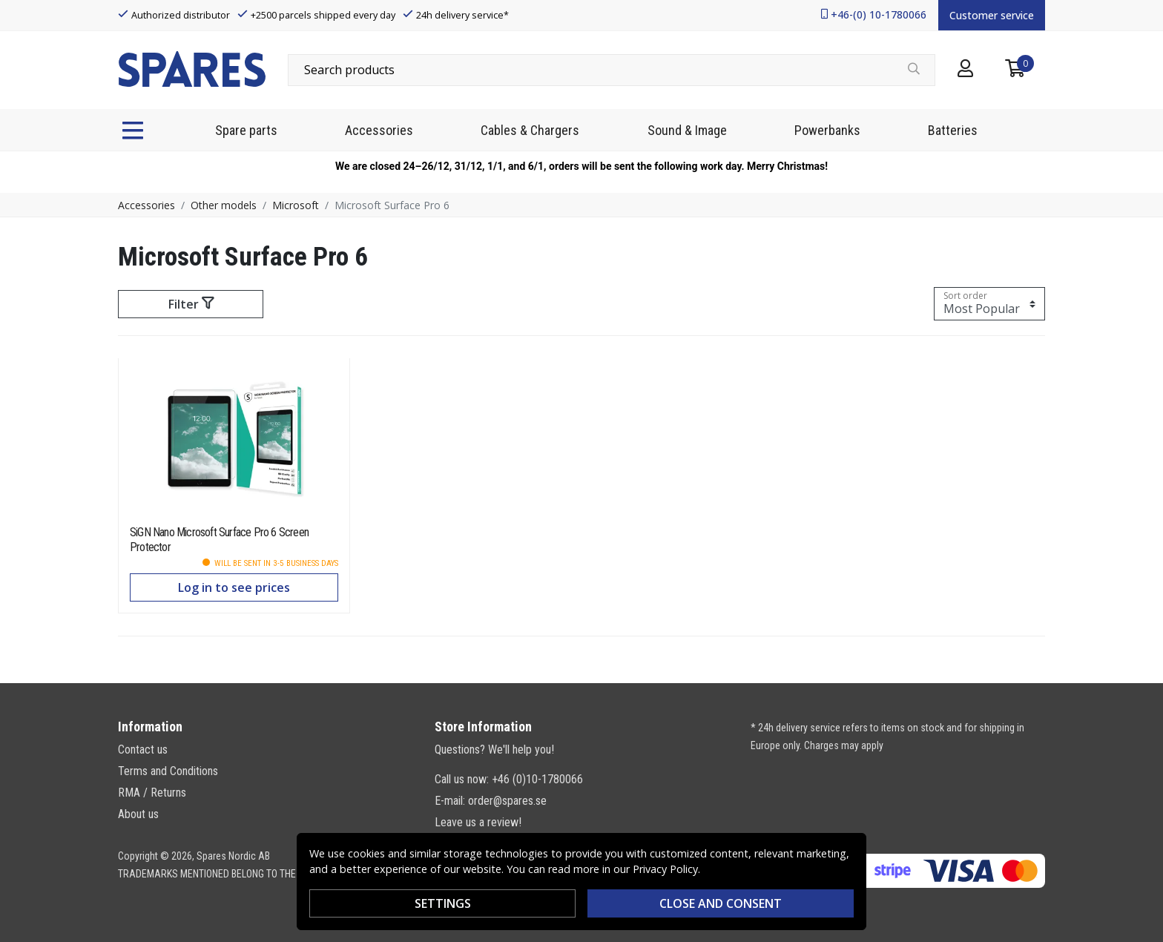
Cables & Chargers (530, 130)
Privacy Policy (665, 869)
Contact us (143, 749)
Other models (224, 205)
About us (138, 814)
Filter (191, 304)
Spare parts (246, 130)
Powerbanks (827, 130)
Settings (443, 903)
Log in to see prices (234, 587)
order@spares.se (507, 801)
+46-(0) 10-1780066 (878, 14)
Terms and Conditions (168, 771)
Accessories (379, 130)
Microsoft (295, 205)
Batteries (953, 130)
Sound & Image (687, 130)
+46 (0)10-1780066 (537, 779)
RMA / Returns (152, 792)
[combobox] (612, 70)
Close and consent (720, 903)
